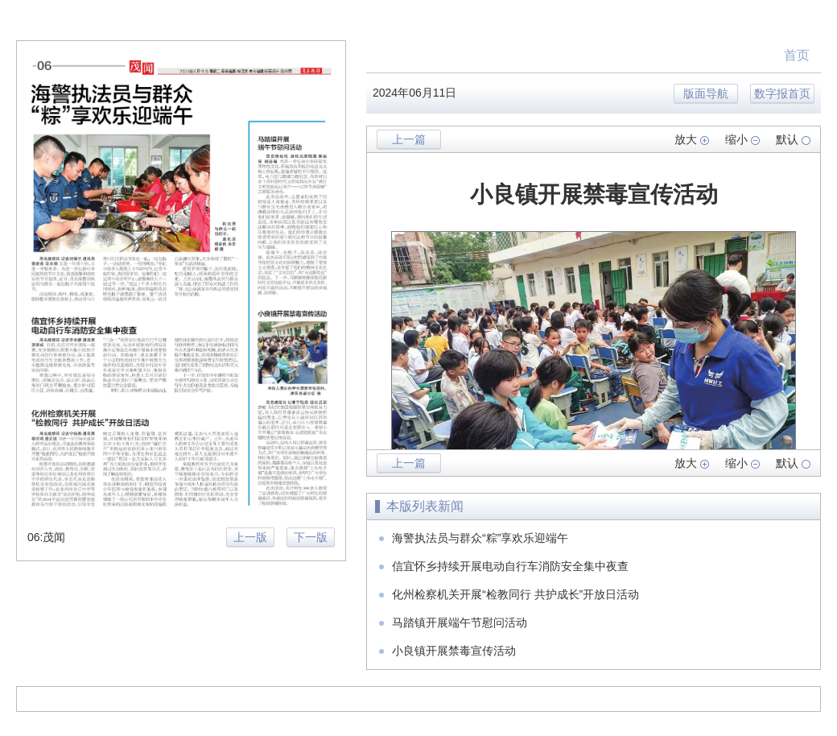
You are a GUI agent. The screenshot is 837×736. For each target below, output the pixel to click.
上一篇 (409, 139)
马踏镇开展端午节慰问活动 (459, 622)
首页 (797, 55)
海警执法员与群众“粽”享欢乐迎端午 (480, 537)
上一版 (250, 537)
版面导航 (705, 93)
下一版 (311, 537)
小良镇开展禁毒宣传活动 (454, 650)
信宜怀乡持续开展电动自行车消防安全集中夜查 (510, 566)
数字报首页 (782, 93)
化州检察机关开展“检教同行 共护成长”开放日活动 (515, 594)
